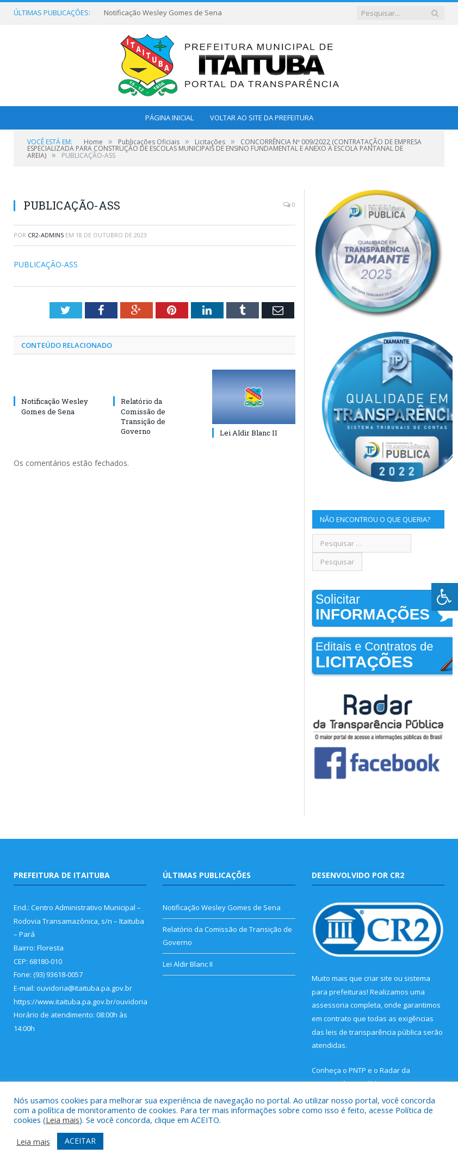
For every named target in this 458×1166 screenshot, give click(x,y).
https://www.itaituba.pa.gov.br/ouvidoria (80, 1002)
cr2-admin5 (46, 235)
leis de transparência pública (374, 1032)
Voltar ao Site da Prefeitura (261, 117)
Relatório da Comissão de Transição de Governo (143, 416)
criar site (378, 978)
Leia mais (62, 1119)
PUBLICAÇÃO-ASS (46, 264)
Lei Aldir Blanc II (248, 433)
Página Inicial (169, 117)
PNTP (357, 1070)
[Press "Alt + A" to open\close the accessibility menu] (444, 597)
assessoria (330, 1005)
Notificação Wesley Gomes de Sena (163, 12)
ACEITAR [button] (80, 1141)
